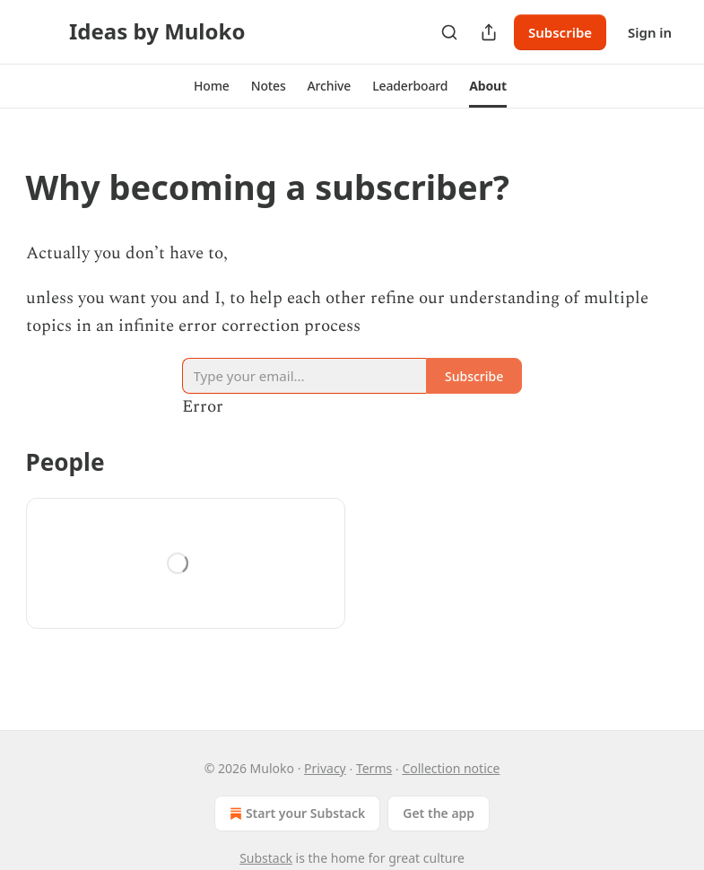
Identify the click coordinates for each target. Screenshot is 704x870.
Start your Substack (295, 813)
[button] (211, 86)
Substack (265, 857)
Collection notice (451, 768)
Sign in (650, 32)
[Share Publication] (489, 32)
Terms (374, 768)
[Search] (449, 32)
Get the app (438, 813)
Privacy (325, 768)
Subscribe (560, 32)
